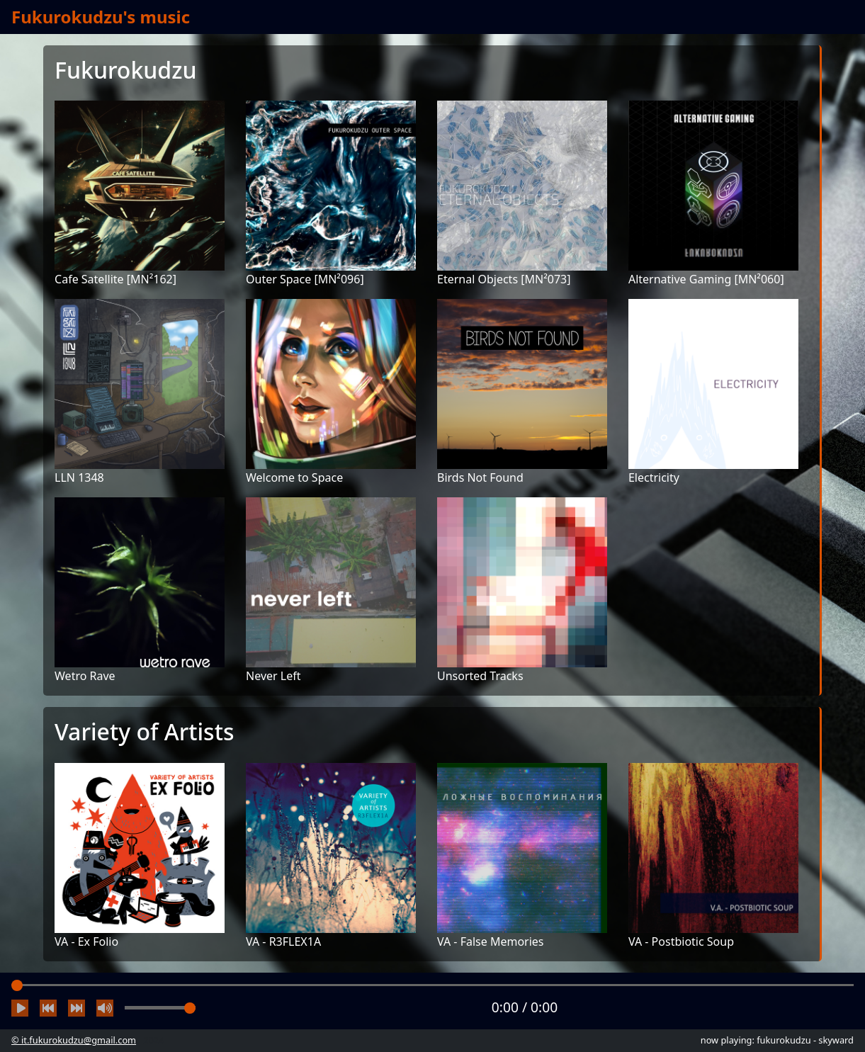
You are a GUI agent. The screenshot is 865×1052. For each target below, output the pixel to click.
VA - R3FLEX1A (283, 941)
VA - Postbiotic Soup (681, 941)
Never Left (273, 676)
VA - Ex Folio (86, 941)
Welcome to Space (294, 477)
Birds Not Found (480, 477)
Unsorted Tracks (480, 676)
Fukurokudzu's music (100, 16)
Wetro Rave (85, 676)
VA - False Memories (490, 941)
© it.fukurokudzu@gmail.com (73, 1040)
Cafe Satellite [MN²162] (115, 279)
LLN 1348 (79, 477)
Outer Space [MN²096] (305, 279)
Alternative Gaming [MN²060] (706, 279)
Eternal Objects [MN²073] (503, 279)
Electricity (653, 477)
